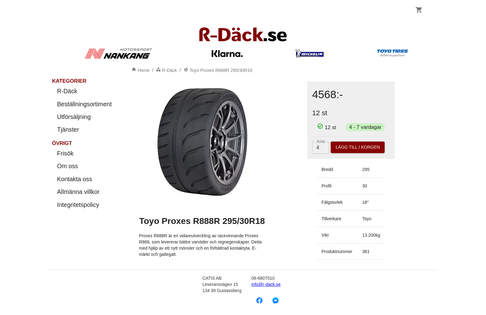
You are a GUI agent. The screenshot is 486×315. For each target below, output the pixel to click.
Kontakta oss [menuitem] (84, 179)
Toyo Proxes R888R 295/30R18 (217, 70)
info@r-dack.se (266, 284)
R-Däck (166, 70)
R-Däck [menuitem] (84, 91)
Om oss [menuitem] (84, 166)
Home (140, 70)
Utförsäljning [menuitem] (84, 117)
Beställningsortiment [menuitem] (84, 104)
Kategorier (69, 81)
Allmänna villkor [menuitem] (84, 192)
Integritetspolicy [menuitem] (84, 205)
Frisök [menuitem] (84, 153)
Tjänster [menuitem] (84, 129)
